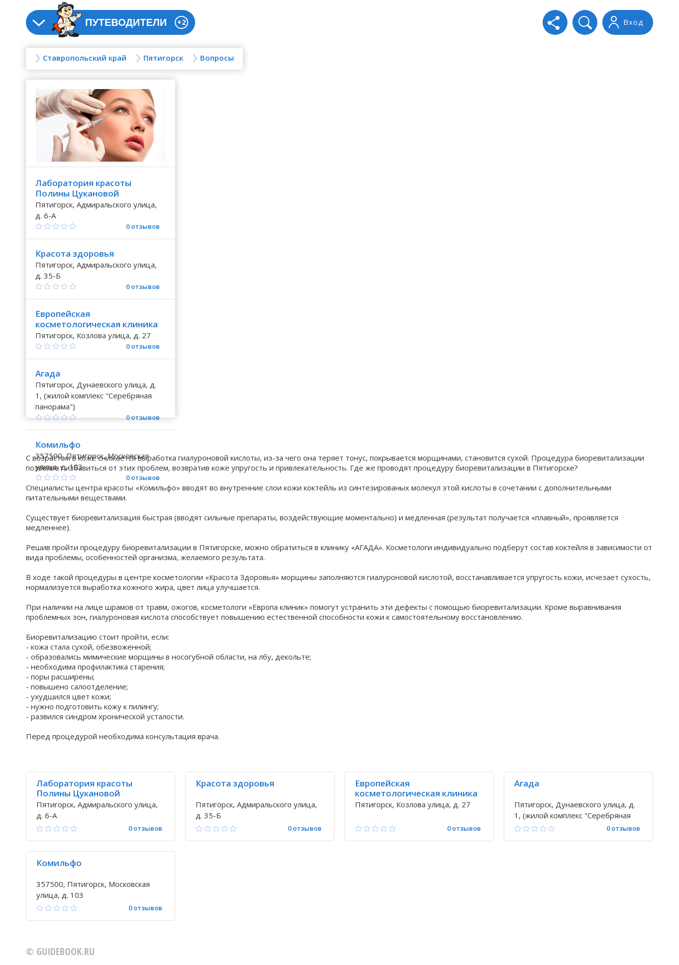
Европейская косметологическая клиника (96, 319)
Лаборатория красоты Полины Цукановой (83, 188)
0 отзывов (143, 226)
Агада (47, 373)
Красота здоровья (74, 253)
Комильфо (58, 444)
